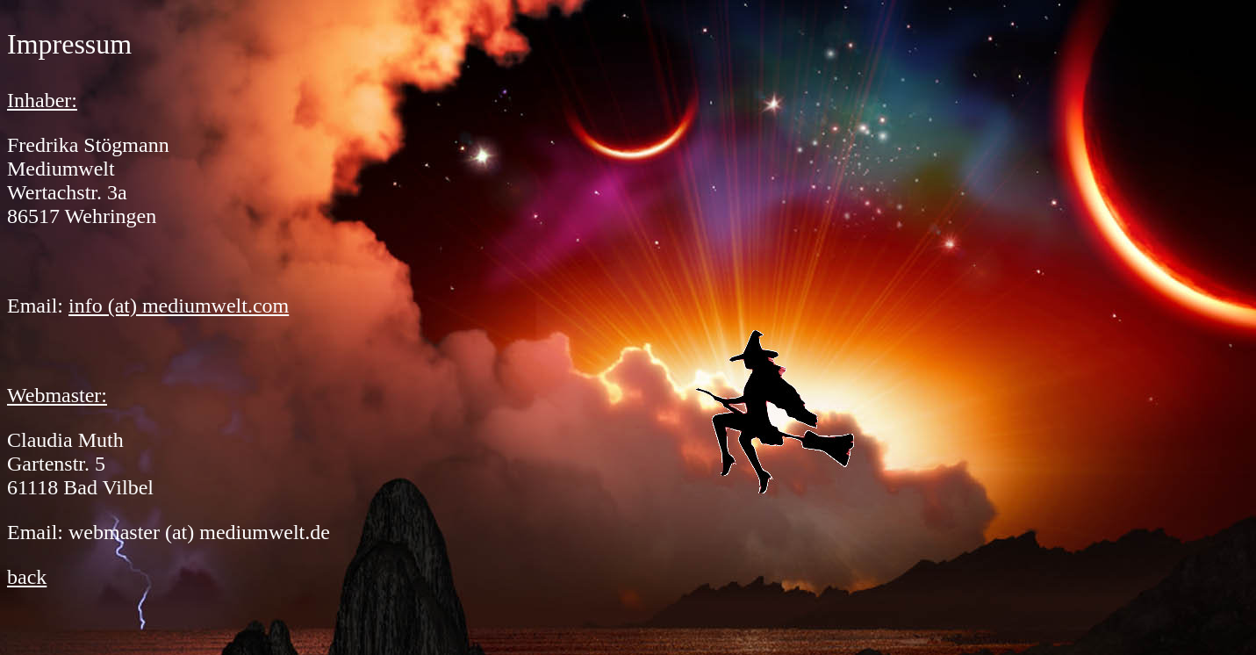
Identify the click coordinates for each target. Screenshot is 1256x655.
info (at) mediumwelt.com (178, 305)
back (27, 576)
